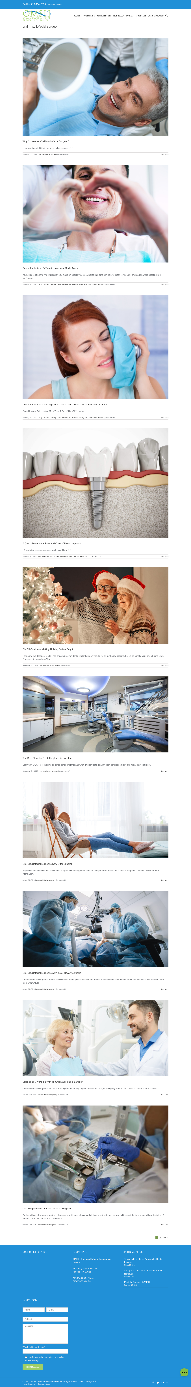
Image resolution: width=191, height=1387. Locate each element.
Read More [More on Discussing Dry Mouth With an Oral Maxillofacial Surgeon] (164, 1095)
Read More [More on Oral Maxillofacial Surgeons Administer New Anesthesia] (164, 989)
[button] (166, 15)
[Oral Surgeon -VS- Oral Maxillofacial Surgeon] (95, 1154)
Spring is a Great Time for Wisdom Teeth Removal (143, 1272)
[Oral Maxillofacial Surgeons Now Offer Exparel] (95, 820)
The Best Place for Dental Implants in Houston (47, 758)
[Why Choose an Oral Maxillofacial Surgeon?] (95, 87)
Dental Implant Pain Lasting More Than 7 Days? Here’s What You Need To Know (65, 404)
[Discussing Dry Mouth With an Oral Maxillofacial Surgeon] (95, 1038)
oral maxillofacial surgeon (48, 154)
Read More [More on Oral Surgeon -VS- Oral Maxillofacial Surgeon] (164, 1225)
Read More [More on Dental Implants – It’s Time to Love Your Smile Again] (164, 284)
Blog (40, 284)
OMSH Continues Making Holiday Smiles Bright (48, 649)
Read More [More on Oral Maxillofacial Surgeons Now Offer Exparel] (164, 880)
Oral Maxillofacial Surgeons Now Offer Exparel (47, 864)
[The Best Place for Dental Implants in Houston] (95, 714)
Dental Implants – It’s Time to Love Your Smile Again (50, 268)
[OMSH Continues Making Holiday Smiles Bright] (95, 605)
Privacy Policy (91, 1382)
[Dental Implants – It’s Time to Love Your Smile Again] (95, 213)
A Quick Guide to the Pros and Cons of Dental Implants (52, 543)
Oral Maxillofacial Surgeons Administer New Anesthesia (52, 973)
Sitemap (81, 1382)
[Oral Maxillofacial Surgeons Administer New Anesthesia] (95, 929)
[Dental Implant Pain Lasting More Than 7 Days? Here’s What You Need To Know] (95, 347)
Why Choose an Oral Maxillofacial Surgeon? (46, 141)
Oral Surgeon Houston (95, 284)
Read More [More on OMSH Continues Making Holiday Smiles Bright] (164, 665)
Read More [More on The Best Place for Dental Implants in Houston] (164, 771)
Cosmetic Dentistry (49, 284)
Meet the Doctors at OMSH (137, 1282)
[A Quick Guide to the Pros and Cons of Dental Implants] (95, 483)
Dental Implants (62, 284)
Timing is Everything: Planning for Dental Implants (143, 1260)
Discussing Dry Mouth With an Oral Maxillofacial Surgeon (53, 1082)
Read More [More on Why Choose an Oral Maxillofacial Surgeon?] (164, 154)
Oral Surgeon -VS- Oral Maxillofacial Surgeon (47, 1208)
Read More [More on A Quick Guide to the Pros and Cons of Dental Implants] (164, 556)
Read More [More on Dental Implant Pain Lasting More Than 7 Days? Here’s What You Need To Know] (164, 418)
